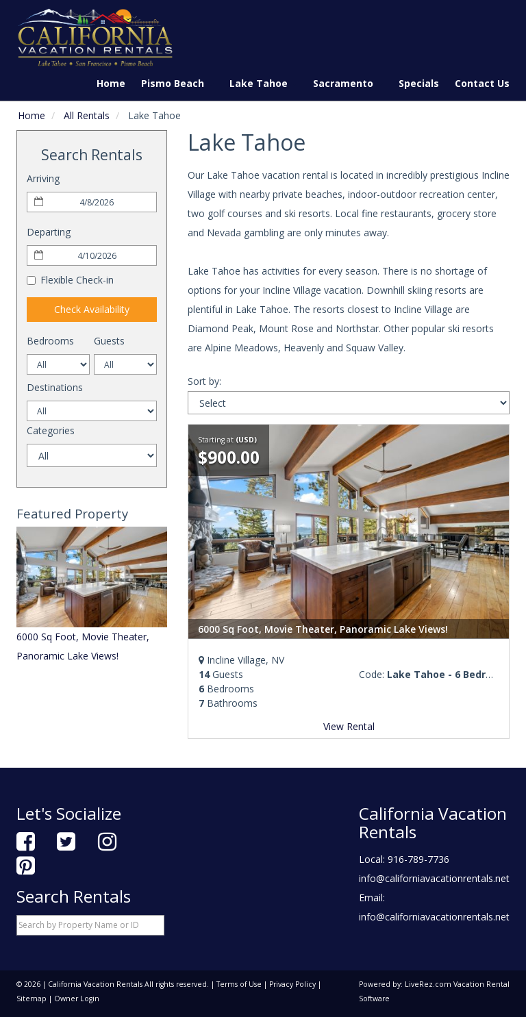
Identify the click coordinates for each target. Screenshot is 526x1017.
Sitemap (31, 998)
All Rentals (87, 115)
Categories (51, 430)
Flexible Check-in (70, 279)
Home (111, 83)
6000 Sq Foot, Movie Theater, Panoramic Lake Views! (323, 629)
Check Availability (91, 309)
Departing (49, 231)
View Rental (349, 726)
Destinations (55, 387)
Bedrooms (50, 340)
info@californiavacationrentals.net (434, 878)
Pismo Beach (177, 83)
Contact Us (482, 83)
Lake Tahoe (263, 83)
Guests (109, 340)
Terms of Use (239, 984)
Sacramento (348, 83)
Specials (419, 83)
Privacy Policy (292, 984)
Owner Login (76, 998)
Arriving (43, 178)
